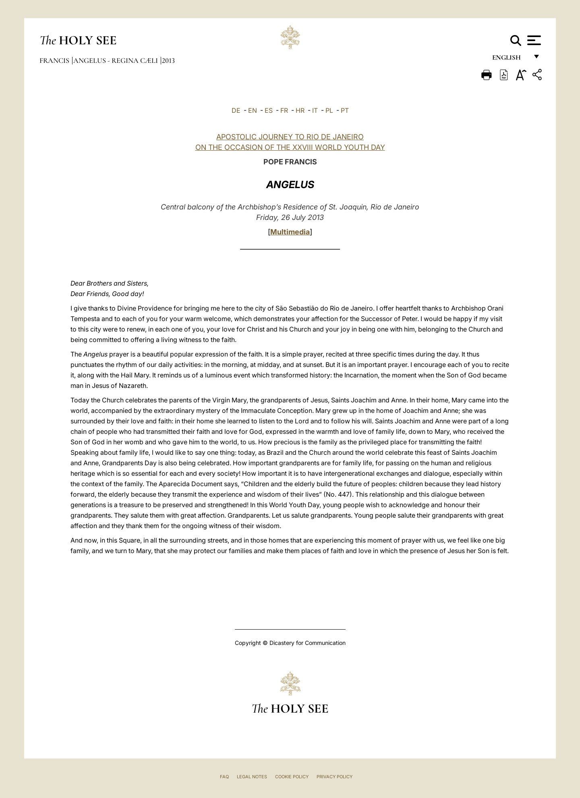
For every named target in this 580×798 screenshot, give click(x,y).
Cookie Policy (292, 776)
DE (236, 110)
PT (345, 110)
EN (252, 110)
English (510, 59)
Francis (55, 60)
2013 (168, 60)
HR (300, 110)
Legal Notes (252, 776)
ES (269, 110)
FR (284, 110)
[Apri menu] (533, 40)
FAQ (224, 776)
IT (315, 110)
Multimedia (290, 232)
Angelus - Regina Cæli (116, 60)
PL (329, 110)
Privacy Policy (334, 776)
